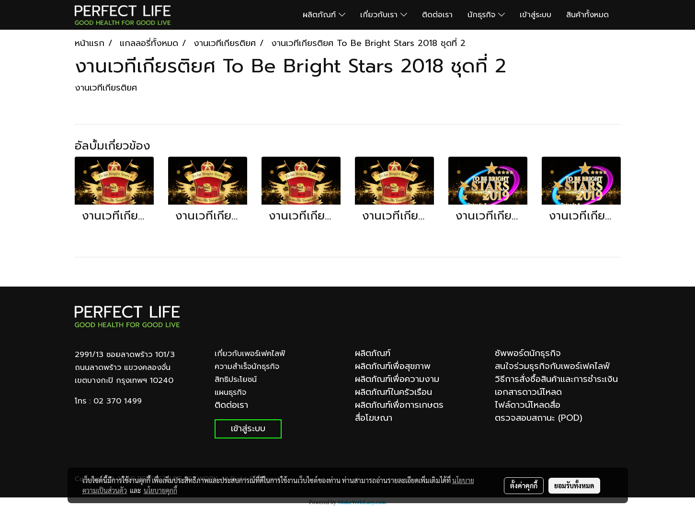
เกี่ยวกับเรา (383, 15)
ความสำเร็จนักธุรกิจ (247, 366)
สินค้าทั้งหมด (587, 15)
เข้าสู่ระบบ (535, 15)
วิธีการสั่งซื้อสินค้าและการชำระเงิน (556, 379)
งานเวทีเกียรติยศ (106, 87)
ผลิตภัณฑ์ (324, 15)
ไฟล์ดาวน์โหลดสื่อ (527, 405)
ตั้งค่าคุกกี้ (523, 485)
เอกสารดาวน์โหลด (528, 392)
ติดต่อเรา (437, 15)
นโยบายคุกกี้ (160, 490)
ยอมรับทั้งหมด (574, 485)
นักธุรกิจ (486, 15)
